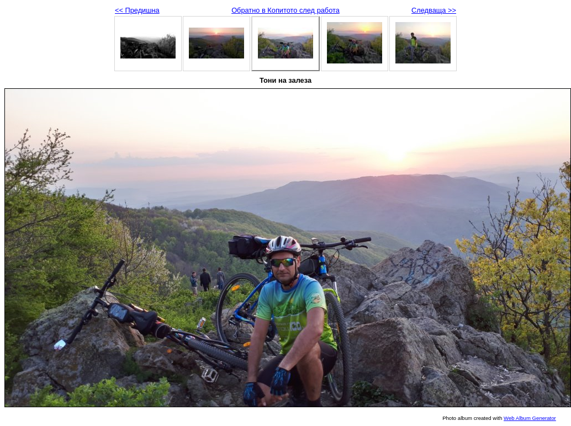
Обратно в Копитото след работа (285, 10)
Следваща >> (433, 10)
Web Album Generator (530, 418)
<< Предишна (137, 10)
